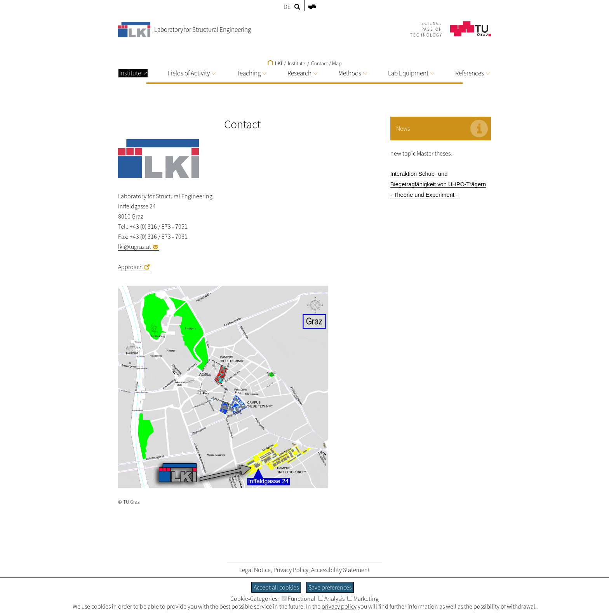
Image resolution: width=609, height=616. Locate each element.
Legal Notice (255, 570)
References (472, 73)
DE (287, 6)
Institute (133, 73)
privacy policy (339, 606)
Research (302, 73)
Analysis (331, 598)
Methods (352, 73)
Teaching (251, 73)
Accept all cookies (276, 587)
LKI (275, 63)
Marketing (363, 598)
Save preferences (329, 587)
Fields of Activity (192, 73)
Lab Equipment (411, 73)
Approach (130, 267)
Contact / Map (326, 63)
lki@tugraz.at (134, 246)
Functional (298, 598)
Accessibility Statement (340, 570)
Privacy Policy (290, 570)
